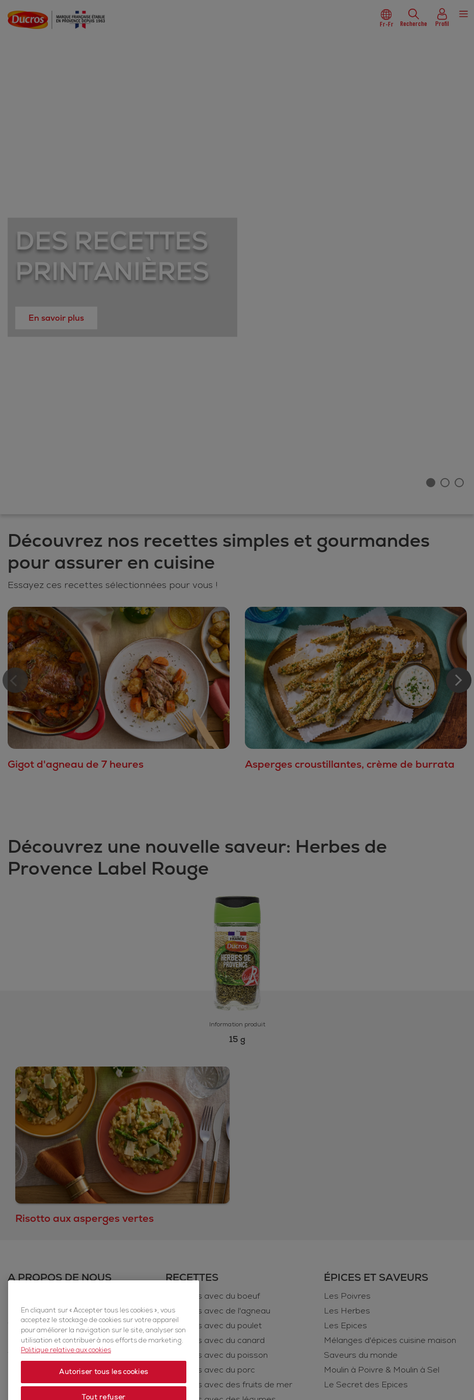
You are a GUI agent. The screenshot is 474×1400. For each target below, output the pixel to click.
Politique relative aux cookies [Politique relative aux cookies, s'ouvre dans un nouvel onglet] (66, 1363)
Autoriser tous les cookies (103, 1385)
